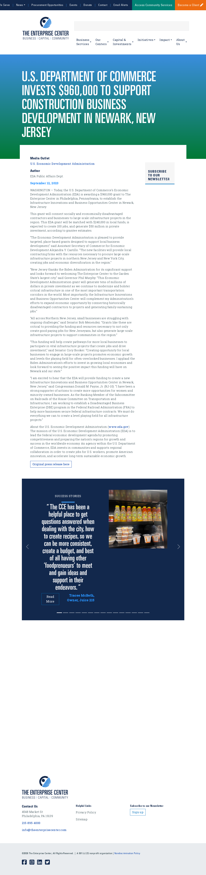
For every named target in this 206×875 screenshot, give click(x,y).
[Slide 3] (78, 613)
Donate (87, 5)
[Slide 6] (96, 613)
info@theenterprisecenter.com (44, 830)
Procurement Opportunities (47, 5)
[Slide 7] (103, 613)
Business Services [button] (82, 42)
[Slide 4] (84, 613)
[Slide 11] (128, 613)
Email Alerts (120, 5)
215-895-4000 (31, 823)
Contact (102, 5)
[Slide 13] (140, 613)
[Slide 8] (109, 613)
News (19, 5)
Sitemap (81, 819)
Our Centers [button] (101, 42)
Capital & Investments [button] (122, 42)
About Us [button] (180, 42)
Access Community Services (153, 5)
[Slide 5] (90, 613)
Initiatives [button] (145, 40)
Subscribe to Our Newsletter (159, 175)
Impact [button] (164, 40)
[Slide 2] (71, 613)
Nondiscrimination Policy (127, 853)
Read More (50, 599)
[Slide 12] (134, 613)
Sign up (137, 812)
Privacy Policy (86, 812)
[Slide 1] (65, 613)
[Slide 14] (146, 613)
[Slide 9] (115, 613)
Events (73, 5)
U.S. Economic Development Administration (62, 163)
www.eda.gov (118, 427)
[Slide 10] (121, 613)
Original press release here (50, 464)
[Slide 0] (59, 613)
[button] (28, 546)
